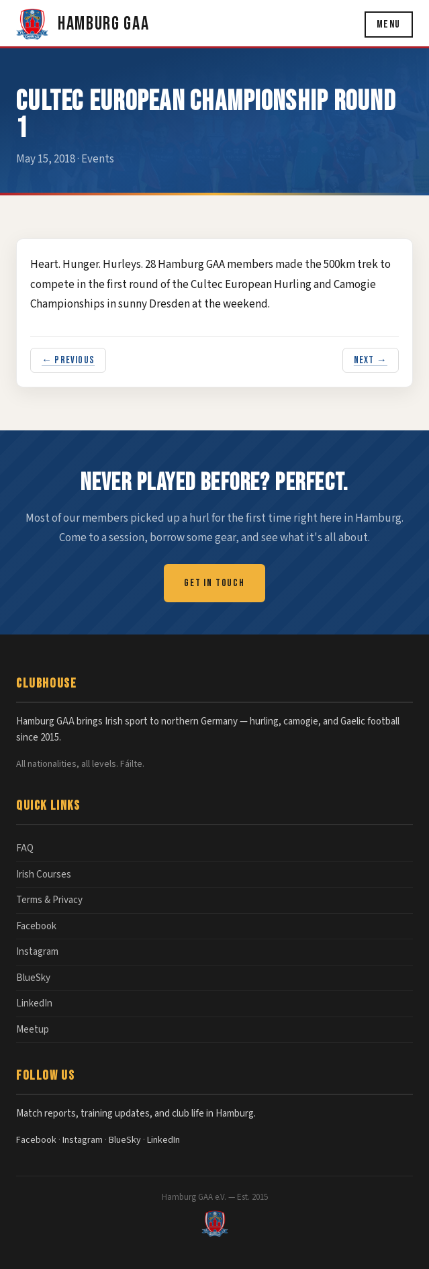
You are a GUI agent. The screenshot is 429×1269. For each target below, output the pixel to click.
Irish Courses (43, 874)
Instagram (37, 952)
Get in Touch (214, 583)
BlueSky (33, 978)
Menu (389, 24)
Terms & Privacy (49, 900)
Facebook (36, 926)
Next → (370, 360)
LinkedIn (34, 1003)
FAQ (25, 848)
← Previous (68, 360)
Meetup (32, 1030)
